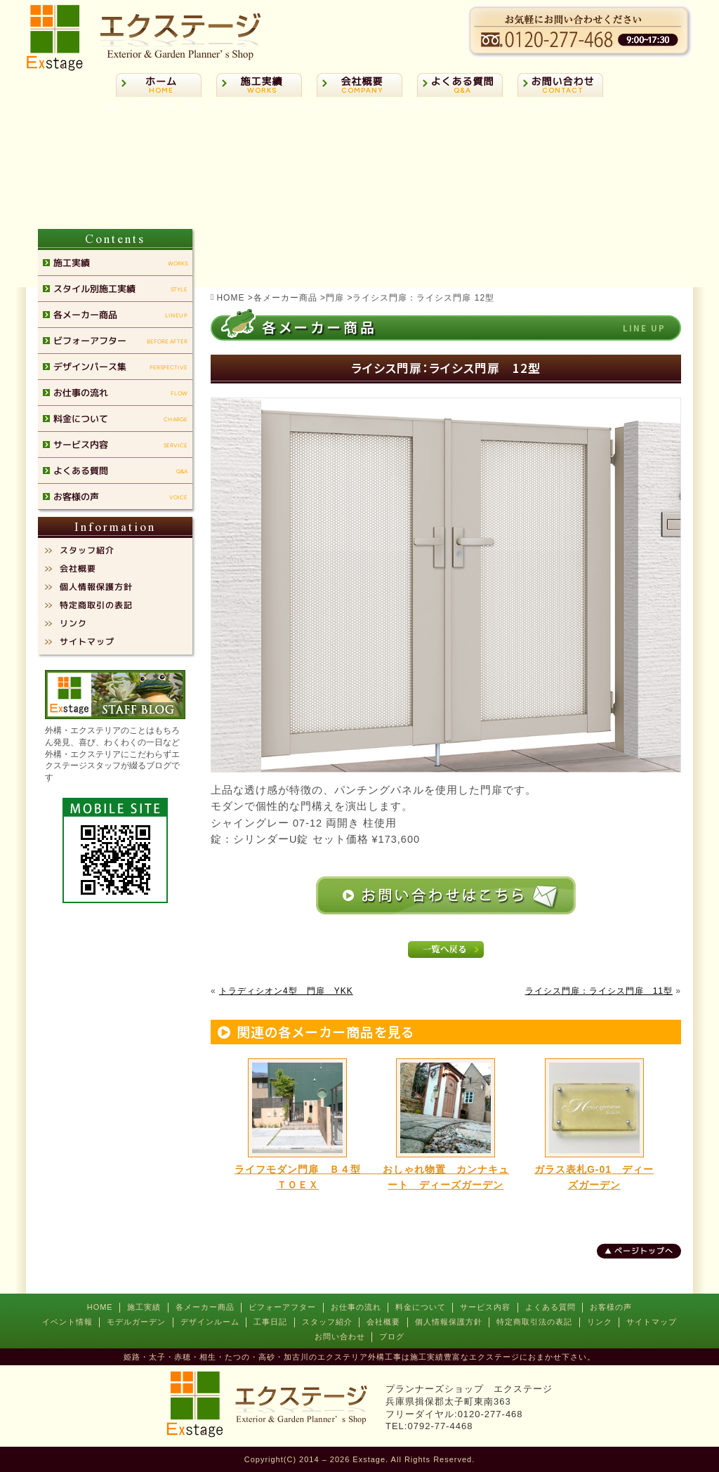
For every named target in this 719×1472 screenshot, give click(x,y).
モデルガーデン (136, 1321)
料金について (420, 1307)
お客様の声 (611, 1307)
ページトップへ (643, 1250)
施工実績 (144, 1307)
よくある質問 (550, 1307)
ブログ (391, 1336)
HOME (100, 1307)
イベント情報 (67, 1321)
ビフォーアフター (282, 1307)
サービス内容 (485, 1307)
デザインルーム (209, 1321)
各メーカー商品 (205, 1307)
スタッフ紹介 (327, 1321)
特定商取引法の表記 (534, 1321)
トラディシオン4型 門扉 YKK (286, 991)
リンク (599, 1321)
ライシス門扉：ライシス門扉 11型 (599, 991)
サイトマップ (651, 1321)
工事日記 (270, 1321)
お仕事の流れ (356, 1307)
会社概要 (383, 1321)
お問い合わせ (340, 1336)
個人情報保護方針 (448, 1321)
